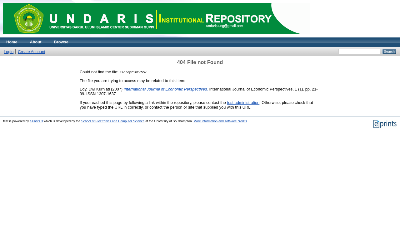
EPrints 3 (36, 121)
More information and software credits (220, 121)
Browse (61, 42)
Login (8, 51)
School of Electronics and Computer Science (113, 121)
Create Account (31, 51)
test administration (243, 102)
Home (12, 42)
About (36, 42)
